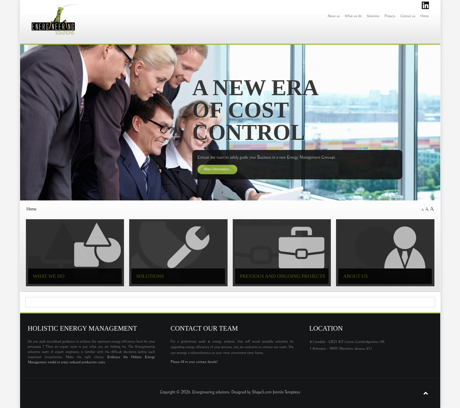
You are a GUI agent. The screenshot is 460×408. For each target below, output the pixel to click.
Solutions (373, 16)
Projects (390, 16)
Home (425, 16)
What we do (353, 16)
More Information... (217, 169)
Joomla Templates (286, 392)
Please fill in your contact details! (194, 362)
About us (334, 16)
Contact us (407, 16)
